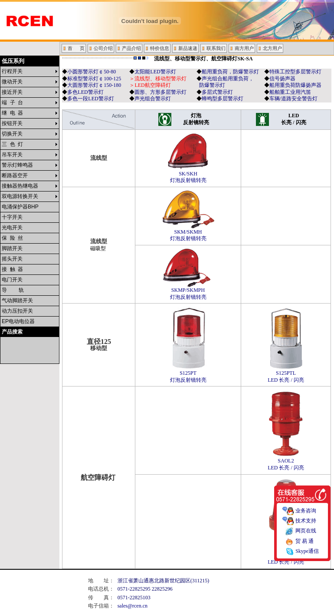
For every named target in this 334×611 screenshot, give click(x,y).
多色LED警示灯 (85, 92)
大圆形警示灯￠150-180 (94, 85)
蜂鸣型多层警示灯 (222, 99)
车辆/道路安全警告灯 (293, 99)
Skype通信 (307, 548)
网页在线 (305, 527)
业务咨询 (305, 507)
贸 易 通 (304, 538)
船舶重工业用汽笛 (290, 92)
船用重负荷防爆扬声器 (295, 85)
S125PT (188, 374)
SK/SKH (188, 175)
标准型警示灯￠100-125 (94, 79)
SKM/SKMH (188, 233)
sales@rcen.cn (132, 606)
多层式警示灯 (217, 92)
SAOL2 (286, 462)
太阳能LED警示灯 (155, 72)
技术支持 (305, 517)
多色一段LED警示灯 (90, 99)
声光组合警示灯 (152, 99)
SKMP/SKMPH (188, 291)
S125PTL (286, 374)
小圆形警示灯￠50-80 (91, 72)
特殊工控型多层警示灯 (295, 72)
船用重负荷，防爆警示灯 (230, 72)
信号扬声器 (282, 79)
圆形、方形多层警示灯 (160, 92)
